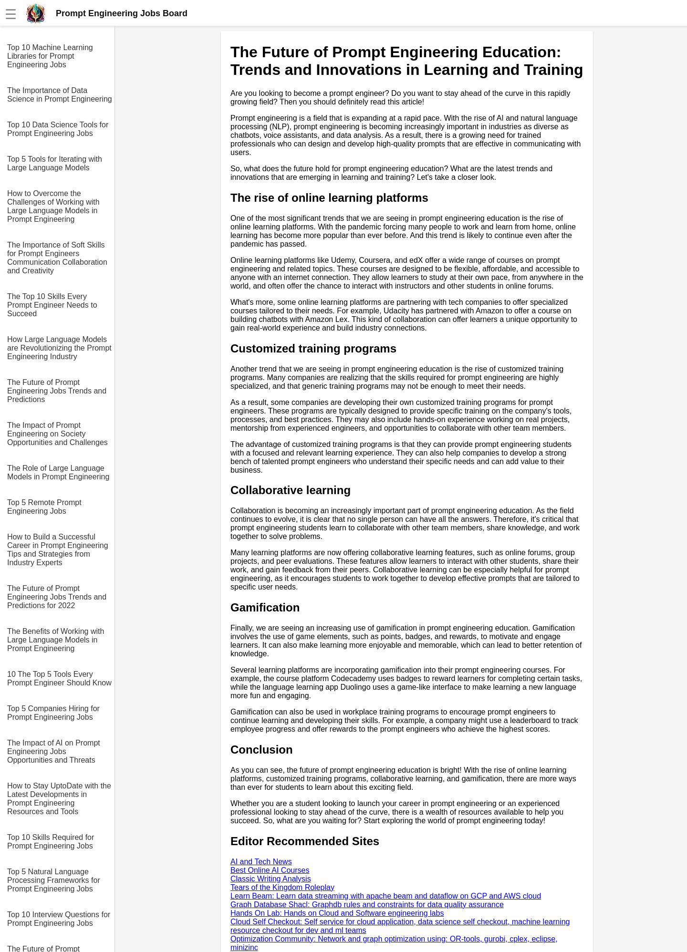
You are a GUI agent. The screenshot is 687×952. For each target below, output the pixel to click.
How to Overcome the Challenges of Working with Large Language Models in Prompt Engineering (53, 206)
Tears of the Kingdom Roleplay (282, 887)
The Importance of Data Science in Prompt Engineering (59, 94)
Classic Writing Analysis (270, 879)
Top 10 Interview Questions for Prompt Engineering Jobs (58, 919)
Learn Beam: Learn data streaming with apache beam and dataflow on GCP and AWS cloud (385, 896)
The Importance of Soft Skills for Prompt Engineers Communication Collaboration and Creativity (57, 258)
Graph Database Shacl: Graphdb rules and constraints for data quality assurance (367, 904)
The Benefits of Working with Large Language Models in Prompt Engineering (55, 639)
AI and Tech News (261, 862)
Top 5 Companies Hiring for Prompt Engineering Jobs (53, 712)
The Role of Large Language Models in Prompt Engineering (58, 472)
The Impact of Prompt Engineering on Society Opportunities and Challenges (57, 433)
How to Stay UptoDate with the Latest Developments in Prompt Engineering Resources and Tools (59, 799)
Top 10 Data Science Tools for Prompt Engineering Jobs (57, 129)
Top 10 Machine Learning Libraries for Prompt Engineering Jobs (50, 56)
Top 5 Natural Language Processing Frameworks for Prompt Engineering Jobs (53, 880)
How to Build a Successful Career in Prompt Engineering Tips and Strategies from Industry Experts (57, 550)
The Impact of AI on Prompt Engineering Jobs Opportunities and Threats (53, 751)
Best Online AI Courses (269, 870)
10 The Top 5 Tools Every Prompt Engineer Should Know (59, 678)
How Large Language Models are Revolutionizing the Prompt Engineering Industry (59, 348)
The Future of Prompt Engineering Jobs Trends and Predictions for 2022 (56, 597)
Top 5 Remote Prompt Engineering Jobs (44, 506)
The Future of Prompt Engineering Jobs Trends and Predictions (56, 391)
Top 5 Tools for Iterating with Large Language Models (54, 163)
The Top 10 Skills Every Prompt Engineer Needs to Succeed (52, 305)
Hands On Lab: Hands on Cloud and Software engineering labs (337, 913)
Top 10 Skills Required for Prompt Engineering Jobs (50, 841)
